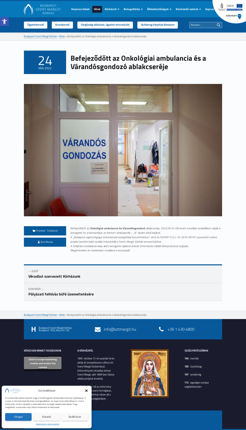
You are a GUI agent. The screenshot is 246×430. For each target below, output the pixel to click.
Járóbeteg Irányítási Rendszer (158, 25)
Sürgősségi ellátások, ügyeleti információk (105, 25)
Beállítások (75, 417)
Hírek (97, 9)
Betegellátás (132, 9)
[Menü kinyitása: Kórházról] (118, 9)
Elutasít (46, 417)
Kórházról (111, 9)
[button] (4, 21)
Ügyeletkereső (35, 25)
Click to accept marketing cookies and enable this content (43, 363)
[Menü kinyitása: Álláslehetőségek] (170, 9)
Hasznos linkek (80, 9)
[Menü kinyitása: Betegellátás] (142, 9)
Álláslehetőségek (158, 9)
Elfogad (18, 417)
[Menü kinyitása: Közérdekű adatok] (200, 9)
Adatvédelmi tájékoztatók (47, 424)
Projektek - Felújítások (47, 230)
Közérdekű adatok (187, 9)
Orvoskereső (62, 25)
